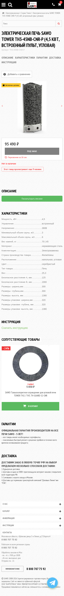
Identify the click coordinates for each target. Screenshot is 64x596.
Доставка (55, 57)
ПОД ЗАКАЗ (32, 151)
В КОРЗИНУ (30, 406)
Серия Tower (26, 13)
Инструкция (9, 62)
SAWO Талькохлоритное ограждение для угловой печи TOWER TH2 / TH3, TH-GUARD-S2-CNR (30, 394)
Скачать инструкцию (15, 327)
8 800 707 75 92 (9, 539)
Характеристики (25, 57)
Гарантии (41, 57)
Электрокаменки (12, 13)
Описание (7, 57)
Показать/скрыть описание (32, 198)
